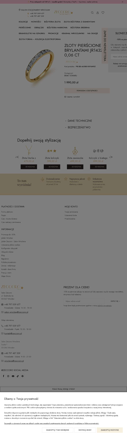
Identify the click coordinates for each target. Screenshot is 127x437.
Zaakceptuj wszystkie (110, 430)
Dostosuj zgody (85, 430)
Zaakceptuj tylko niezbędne (57, 430)
